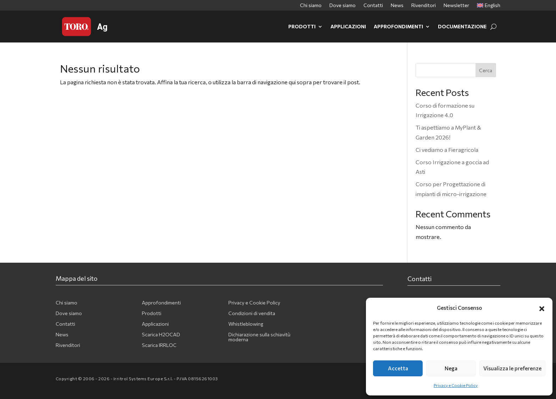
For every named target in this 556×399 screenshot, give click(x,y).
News (397, 5)
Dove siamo (342, 5)
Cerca (485, 70)
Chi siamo (311, 5)
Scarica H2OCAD (161, 334)
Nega (451, 368)
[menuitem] (488, 7)
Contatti (373, 5)
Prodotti (302, 26)
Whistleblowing (245, 324)
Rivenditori (423, 5)
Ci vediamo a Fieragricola (447, 149)
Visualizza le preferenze (512, 368)
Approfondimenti (398, 26)
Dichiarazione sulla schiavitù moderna (259, 337)
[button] (541, 307)
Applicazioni (348, 26)
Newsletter (456, 5)
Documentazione (462, 26)
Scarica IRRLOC (159, 345)
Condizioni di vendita (251, 313)
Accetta (398, 368)
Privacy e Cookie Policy (456, 385)
